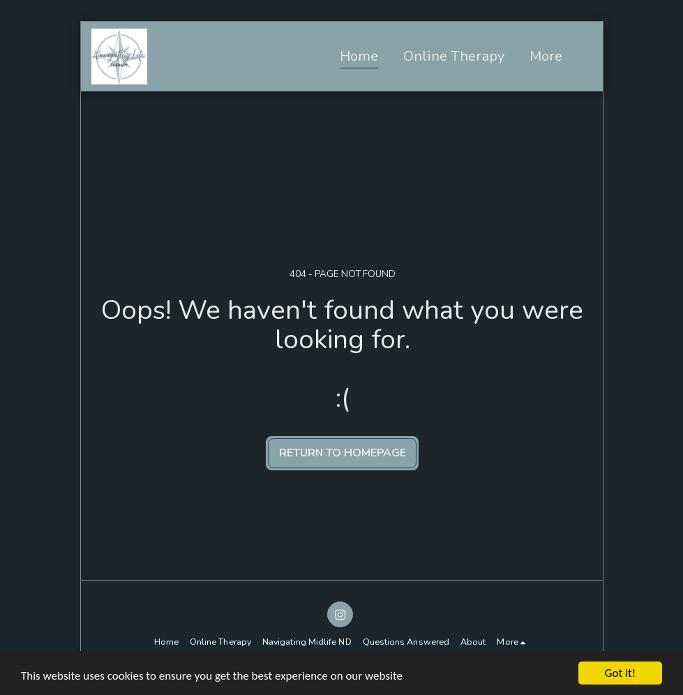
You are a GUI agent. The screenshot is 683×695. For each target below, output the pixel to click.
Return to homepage (342, 453)
